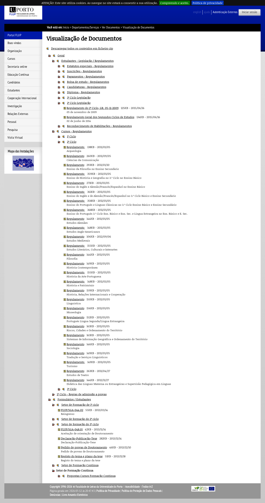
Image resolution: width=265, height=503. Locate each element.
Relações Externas (18, 114)
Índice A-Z (147, 486)
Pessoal (12, 122)
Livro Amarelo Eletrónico (75, 495)
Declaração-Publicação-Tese (79, 438)
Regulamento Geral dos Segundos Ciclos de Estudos (100, 117)
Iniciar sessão (249, 12)
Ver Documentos (111, 27)
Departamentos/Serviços (85, 27)
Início (66, 27)
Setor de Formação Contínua (79, 465)
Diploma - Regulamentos (83, 92)
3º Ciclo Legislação (79, 97)
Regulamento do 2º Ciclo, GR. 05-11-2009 (93, 108)
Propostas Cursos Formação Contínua (91, 476)
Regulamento (76, 147)
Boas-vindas (14, 43)
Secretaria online (17, 67)
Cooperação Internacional (22, 98)
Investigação (15, 106)
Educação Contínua (18, 75)
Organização (15, 51)
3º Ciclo (71, 389)
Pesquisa (13, 130)
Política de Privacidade (108, 491)
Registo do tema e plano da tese (82, 456)
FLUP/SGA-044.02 (72, 410)
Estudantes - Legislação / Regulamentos (87, 61)
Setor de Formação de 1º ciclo (80, 404)
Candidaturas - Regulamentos (86, 87)
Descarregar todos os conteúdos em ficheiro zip (82, 48)
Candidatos (14, 82)
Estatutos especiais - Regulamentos (90, 66)
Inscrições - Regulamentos (84, 71)
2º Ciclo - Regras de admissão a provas (82, 394)
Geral (61, 55)
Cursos (11, 59)
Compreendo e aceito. (174, 3)
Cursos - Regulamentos (76, 131)
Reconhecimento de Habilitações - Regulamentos (99, 126)
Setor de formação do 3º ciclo (80, 424)
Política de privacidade (208, 3)
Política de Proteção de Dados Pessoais (142, 491)
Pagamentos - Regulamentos (86, 76)
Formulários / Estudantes (74, 399)
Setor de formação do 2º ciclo (80, 419)
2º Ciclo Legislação (79, 103)
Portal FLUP (14, 35)
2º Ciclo (71, 142)
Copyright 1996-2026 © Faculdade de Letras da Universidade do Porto (86, 486)
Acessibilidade (132, 486)
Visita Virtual (15, 138)
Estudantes (14, 90)
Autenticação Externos (225, 12)
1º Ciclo (71, 136)
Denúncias (55, 495)
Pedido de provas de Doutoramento (84, 447)
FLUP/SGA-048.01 (72, 429)
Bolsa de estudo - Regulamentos (88, 82)
